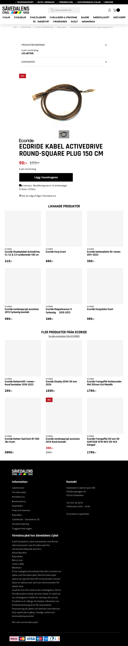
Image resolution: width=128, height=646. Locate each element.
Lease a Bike (18, 563)
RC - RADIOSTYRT (41, 21)
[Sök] (64, 10)
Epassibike (17, 556)
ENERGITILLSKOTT (101, 17)
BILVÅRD (85, 17)
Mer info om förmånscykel (25, 622)
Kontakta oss (18, 496)
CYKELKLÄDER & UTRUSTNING (63, 17)
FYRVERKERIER (60, 21)
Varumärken (88, 21)
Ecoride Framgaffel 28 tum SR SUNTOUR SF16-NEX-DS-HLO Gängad (103, 442)
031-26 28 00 (76, 502)
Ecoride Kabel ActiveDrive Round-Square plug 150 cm (91, 27)
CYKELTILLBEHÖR (38, 17)
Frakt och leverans (21, 510)
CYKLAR (6, 17)
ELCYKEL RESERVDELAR (43, 27)
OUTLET (74, 21)
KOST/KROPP (119, 17)
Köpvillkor (17, 515)
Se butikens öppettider (77, 513)
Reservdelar (61, 27)
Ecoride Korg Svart (56, 251)
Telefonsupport (25, 2)
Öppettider (17, 505)
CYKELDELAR (20, 17)
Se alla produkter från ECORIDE (64, 336)
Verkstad (108, 2)
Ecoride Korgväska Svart (100, 309)
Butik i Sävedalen (46, 2)
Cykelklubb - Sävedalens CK (25, 519)
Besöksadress (19, 501)
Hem (15, 27)
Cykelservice (18, 487)
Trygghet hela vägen (22, 528)
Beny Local (17, 560)
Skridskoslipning (20, 523)
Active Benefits (19, 552)
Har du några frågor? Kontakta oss (39, 195)
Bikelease (16, 567)
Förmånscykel (66, 2)
